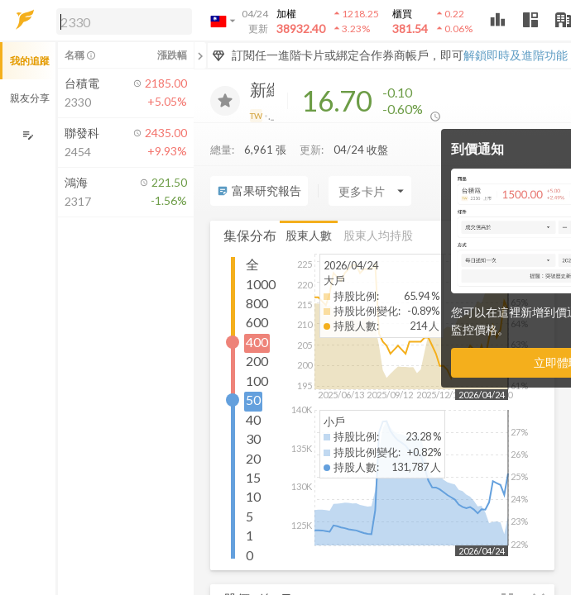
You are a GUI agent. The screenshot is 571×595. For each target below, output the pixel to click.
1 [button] (249, 535)
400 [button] (257, 342)
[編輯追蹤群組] (27, 135)
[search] (124, 21)
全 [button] (252, 264)
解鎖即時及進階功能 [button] (515, 55)
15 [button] (253, 477)
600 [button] (257, 322)
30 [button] (253, 438)
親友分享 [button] (30, 98)
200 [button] (257, 361)
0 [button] (249, 555)
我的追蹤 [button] (30, 61)
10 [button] (253, 496)
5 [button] (249, 516)
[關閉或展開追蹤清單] (200, 55)
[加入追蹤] (225, 101)
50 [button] (253, 399)
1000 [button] (261, 284)
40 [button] (253, 419)
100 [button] (257, 380)
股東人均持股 (378, 235)
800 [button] (257, 303)
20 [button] (253, 458)
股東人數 (309, 235)
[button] (121, 20)
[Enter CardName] (370, 191)
